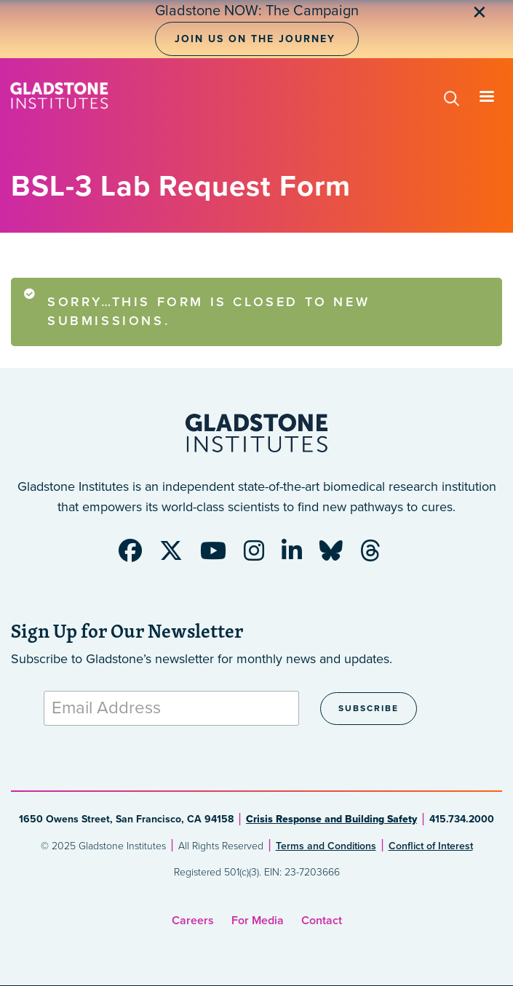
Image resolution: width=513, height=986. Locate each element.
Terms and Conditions (326, 846)
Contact (321, 920)
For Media (257, 920)
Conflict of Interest (431, 846)
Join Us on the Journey (255, 39)
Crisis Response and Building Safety (331, 819)
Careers (193, 920)
